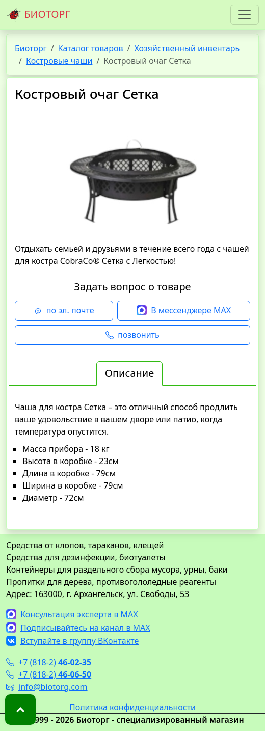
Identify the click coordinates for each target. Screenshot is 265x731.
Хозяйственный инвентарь (187, 48)
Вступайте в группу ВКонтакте (72, 640)
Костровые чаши (59, 60)
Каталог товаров (90, 48)
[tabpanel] (132, 461)
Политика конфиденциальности (132, 707)
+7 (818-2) (48, 662)
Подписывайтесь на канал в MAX (78, 627)
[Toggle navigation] (244, 15)
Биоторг (31, 48)
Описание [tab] (129, 373)
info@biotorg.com (47, 686)
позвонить (132, 335)
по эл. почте (64, 311)
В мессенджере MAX (184, 311)
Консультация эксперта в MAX (72, 614)
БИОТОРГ (38, 14)
